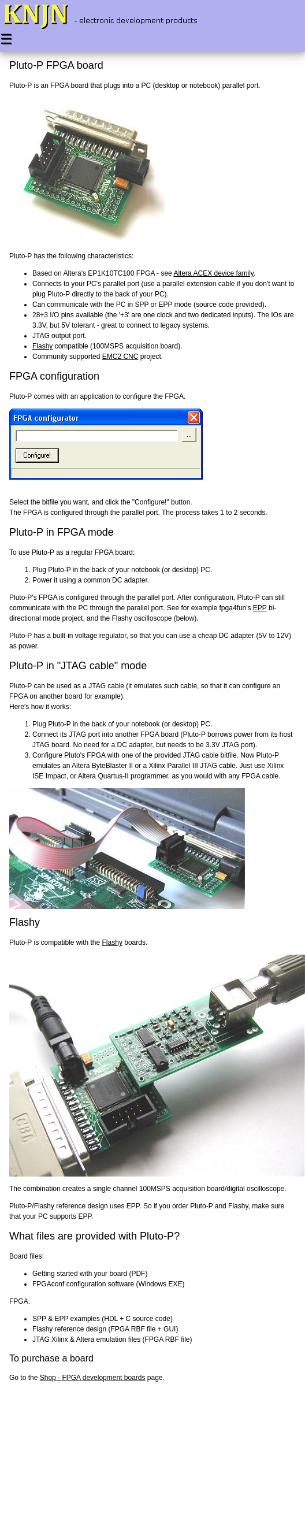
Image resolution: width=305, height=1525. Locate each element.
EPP (260, 608)
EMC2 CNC (120, 357)
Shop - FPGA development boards (93, 1378)
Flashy (42, 346)
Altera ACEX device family (213, 273)
